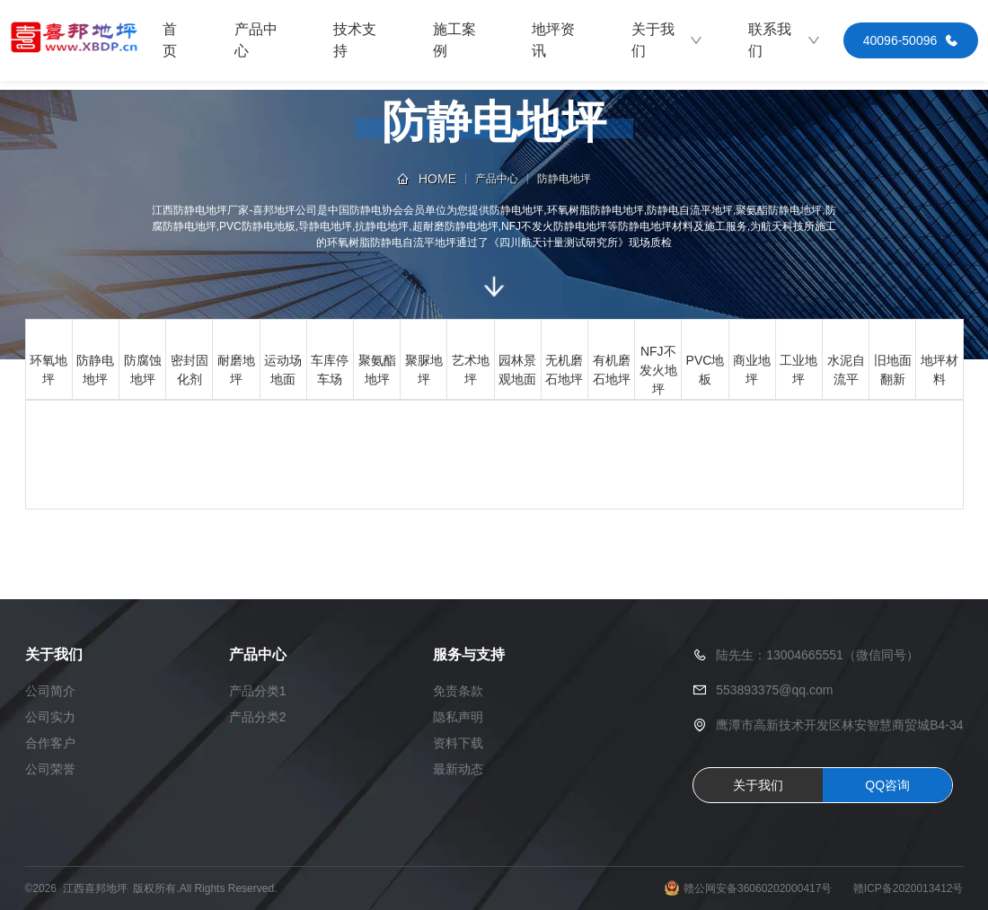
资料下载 (458, 743)
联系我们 (784, 40)
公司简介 (50, 691)
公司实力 (50, 717)
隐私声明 (458, 717)
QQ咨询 (887, 785)
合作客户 (50, 743)
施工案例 (454, 40)
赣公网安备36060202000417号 (758, 888)
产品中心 (256, 40)
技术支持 (354, 40)
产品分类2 (258, 717)
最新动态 (458, 769)
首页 (170, 40)
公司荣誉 (50, 769)
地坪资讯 (553, 40)
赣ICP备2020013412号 (908, 888)
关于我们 (667, 40)
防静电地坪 (564, 178)
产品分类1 (258, 691)
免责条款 (458, 691)
